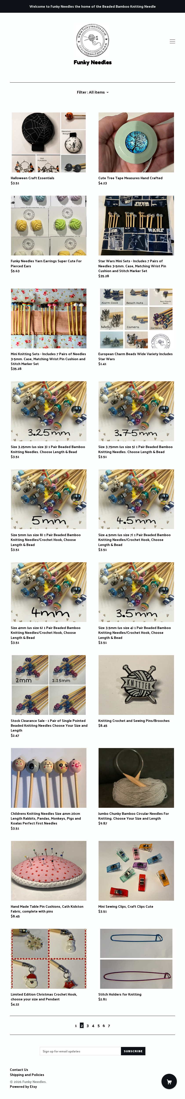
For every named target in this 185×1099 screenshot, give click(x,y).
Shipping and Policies (27, 1074)
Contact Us (19, 1069)
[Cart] (169, 1081)
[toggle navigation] (172, 41)
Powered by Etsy (23, 1086)
